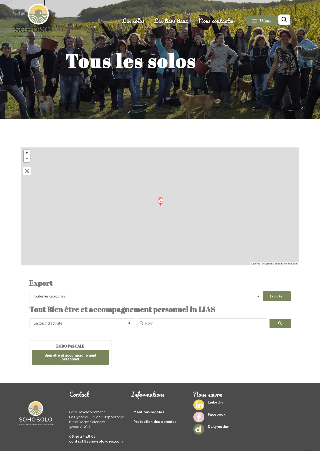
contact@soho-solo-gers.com (96, 441)
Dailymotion (218, 427)
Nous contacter (223, 21)
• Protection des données (153, 422)
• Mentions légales (147, 412)
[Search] (280, 323)
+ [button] (26, 153)
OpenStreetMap (273, 263)
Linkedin (215, 402)
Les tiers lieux (178, 21)
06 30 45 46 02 (82, 436)
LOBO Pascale (70, 346)
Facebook (217, 414)
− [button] (26, 159)
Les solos (140, 21)
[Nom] (202, 323)
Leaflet (256, 263)
